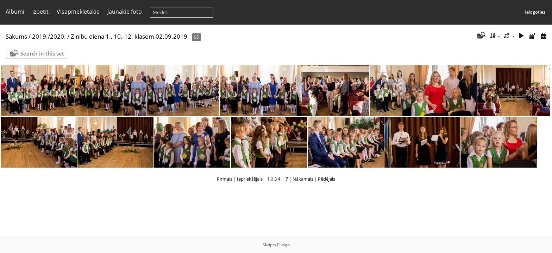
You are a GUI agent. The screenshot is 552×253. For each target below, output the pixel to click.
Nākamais (303, 179)
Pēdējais (326, 179)
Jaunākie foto (124, 11)
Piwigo (283, 245)
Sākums (16, 36)
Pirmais (224, 179)
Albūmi (15, 11)
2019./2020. (49, 36)
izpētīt (40, 11)
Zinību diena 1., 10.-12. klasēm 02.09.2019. (130, 36)
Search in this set (42, 53)
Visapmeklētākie (78, 11)
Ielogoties (535, 12)
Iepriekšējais (250, 179)
